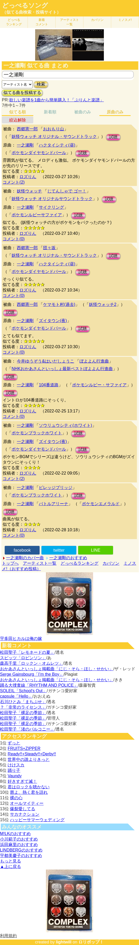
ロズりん (27, 176)
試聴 (113, 137)
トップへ (10, 563)
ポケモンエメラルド (101, 503)
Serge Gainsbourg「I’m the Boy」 (31, 674)
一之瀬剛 (25, 145)
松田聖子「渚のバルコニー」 (27, 729)
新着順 (50, 112)
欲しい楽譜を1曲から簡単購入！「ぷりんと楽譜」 (56, 100)
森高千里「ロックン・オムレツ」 (31, 663)
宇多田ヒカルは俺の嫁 (21, 638)
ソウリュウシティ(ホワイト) (65, 425)
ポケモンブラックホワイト (37, 433)
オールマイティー (27, 803)
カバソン (97, 20)
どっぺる (14, 22)
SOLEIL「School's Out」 (23, 691)
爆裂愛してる (22, 809)
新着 (41, 22)
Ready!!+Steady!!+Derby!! (32, 754)
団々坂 (49, 248)
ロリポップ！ (91, 942)
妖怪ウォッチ (29, 191)
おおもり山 (53, 129)
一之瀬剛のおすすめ (68, 558)
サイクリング (51, 207)
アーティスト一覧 (39, 563)
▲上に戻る (10, 866)
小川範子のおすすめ (19, 839)
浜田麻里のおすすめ (19, 844)
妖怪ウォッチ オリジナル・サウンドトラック (54, 136)
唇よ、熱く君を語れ (29, 792)
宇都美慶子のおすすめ (21, 855)
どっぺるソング (25, 5)
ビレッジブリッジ (55, 487)
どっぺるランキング (79, 563)
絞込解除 (17, 120)
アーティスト (69, 22)
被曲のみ (82, 112)
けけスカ (16, 765)
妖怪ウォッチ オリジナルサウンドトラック (52, 198)
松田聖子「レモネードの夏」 (27, 652)
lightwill (64, 942)
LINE (95, 550)
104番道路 (48, 385)
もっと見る (10, 861)
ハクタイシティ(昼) (57, 145)
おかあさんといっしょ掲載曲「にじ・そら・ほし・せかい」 (56, 669)
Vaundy (15, 776)
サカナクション (24, 814)
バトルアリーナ (53, 503)
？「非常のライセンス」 (23, 707)
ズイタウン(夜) (53, 320)
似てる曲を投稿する (22, 92)
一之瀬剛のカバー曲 (25, 558)
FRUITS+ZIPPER (24, 748)
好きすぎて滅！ (22, 781)
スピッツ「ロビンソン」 (23, 658)
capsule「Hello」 (16, 696)
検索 (41, 84)
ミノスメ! (125, 20)
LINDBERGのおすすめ (21, 850)
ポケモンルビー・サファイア (99, 385)
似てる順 (17, 112)
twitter (59, 550)
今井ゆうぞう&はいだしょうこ (45, 361)
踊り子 (14, 770)
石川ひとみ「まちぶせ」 (23, 701)
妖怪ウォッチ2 (102, 304)
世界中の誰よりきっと (29, 759)
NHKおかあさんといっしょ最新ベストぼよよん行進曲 (62, 368)
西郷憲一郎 (27, 129)
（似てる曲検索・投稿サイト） (31, 12)
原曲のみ (115, 112)
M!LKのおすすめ (15, 833)
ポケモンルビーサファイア (37, 215)
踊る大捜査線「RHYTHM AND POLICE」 (39, 685)
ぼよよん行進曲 (94, 361)
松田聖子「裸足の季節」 (23, 712)
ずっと (14, 743)
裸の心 (16, 798)
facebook (22, 550)
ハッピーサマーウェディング (37, 820)
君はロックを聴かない (29, 787)
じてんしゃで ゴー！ (66, 191)
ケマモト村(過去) (59, 304)
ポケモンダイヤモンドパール (39, 152)
